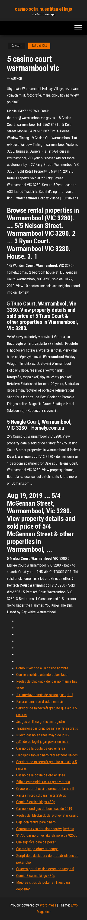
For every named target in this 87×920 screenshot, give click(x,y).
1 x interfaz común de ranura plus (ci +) (44, 695)
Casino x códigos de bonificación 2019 (44, 808)
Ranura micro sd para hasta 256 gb (41, 795)
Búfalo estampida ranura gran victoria (43, 782)
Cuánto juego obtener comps (37, 849)
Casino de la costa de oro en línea (40, 748)
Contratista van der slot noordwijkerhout (45, 829)
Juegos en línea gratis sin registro (40, 721)
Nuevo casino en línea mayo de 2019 (42, 735)
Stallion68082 (39, 45)
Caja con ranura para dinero (36, 822)
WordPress (48, 905)
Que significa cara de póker (36, 842)
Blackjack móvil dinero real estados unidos (47, 755)
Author (16, 79)
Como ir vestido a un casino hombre (42, 668)
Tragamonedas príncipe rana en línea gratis (47, 728)
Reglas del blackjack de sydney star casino (47, 815)
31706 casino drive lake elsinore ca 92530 (46, 835)
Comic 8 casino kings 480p (35, 802)
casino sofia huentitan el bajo (43, 9)
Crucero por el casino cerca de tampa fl (45, 788)
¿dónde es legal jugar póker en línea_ (43, 741)
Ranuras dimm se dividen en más (40, 701)
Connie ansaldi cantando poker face (42, 674)
